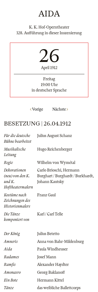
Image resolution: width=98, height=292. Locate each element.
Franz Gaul (46, 195)
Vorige (36, 109)
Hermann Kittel (50, 280)
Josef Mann (46, 257)
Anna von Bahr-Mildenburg (60, 241)
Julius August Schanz (54, 136)
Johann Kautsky (50, 182)
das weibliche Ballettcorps (58, 288)
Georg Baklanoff (51, 272)
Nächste (60, 109)
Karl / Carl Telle (50, 214)
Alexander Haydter (53, 264)
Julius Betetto (48, 234)
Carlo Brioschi (49, 170)
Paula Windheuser (52, 249)
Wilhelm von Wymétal (56, 163)
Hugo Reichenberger (54, 149)
